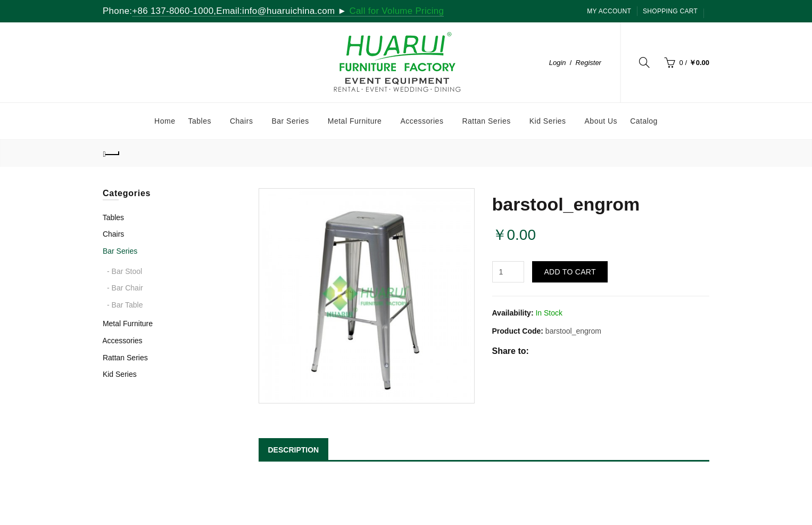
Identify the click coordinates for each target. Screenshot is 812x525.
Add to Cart (569, 272)
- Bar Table (125, 305)
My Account (609, 11)
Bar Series (120, 251)
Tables (113, 217)
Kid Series (120, 374)
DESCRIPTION (293, 450)
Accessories (122, 340)
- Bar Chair (125, 288)
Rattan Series (125, 357)
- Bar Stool (124, 271)
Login (557, 63)
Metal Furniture (128, 323)
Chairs (113, 234)
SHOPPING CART (670, 11)
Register (588, 63)
